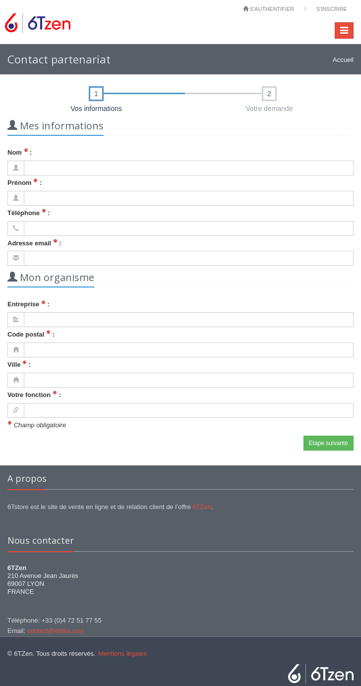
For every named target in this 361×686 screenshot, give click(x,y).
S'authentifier (269, 9)
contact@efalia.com (55, 630)
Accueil (343, 59)
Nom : (19, 152)
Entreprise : (28, 304)
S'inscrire (331, 9)
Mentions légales (122, 653)
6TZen (201, 507)
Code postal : (31, 334)
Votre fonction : (34, 394)
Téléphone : (28, 212)
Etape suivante (328, 443)
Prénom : (24, 182)
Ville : (19, 364)
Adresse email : (34, 242)
